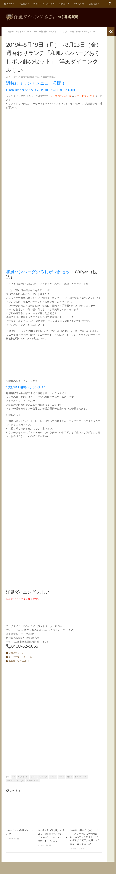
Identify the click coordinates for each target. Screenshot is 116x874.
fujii (10, 81)
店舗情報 (93, 3)
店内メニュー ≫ (16, 656)
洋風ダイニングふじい (61, 31)
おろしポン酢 (23, 780)
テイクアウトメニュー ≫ (21, 660)
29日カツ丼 (64, 3)
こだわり (10, 31)
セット (19, 31)
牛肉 (76, 31)
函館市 (69, 780)
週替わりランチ (33, 784)
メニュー (53, 780)
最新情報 (45, 31)
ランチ (61, 780)
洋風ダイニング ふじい (15, 784)
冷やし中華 (79, 3)
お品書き (23, 3)
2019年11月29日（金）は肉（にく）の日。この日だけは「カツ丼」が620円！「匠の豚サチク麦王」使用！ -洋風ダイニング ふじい (84, 840)
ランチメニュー (31, 31)
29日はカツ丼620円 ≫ (19, 664)
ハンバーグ (43, 780)
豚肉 (82, 31)
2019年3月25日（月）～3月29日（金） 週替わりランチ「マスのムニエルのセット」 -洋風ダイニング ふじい (52, 840)
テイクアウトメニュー (44, 3)
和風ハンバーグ (81, 780)
